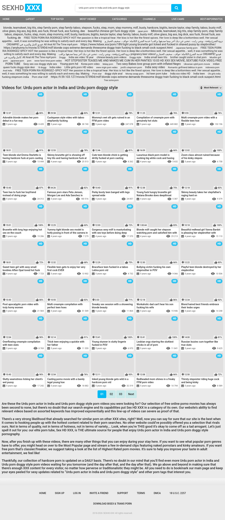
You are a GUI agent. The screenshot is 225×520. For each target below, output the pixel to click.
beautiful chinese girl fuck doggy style (111, 31)
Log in (77, 493)
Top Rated (57, 19)
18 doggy (42, 67)
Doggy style (135, 57)
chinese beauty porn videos (112, 57)
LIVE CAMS (178, 19)
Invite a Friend (99, 493)
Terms (141, 493)
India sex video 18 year (81, 57)
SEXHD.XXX (108, 513)
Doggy (62, 57)
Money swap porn (135, 73)
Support (122, 493)
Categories (119, 19)
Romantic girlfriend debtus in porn (185, 67)
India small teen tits (155, 57)
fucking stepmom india (15, 77)
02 (111, 394)
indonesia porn (212, 67)
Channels (149, 19)
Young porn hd (69, 64)
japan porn (143, 31)
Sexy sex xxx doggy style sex (40, 64)
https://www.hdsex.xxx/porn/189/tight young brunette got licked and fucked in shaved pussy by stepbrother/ (148, 44)
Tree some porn (111, 80)
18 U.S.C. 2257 (177, 493)
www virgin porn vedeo (106, 67)
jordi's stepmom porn (131, 67)
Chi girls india (214, 74)
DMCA (157, 493)
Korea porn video (90, 64)
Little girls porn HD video (78, 67)
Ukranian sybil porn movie (197, 64)
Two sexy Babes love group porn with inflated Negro (148, 64)
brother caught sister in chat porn (188, 57)
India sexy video (155, 67)
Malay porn (108, 64)
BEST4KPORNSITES (211, 19)
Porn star (97, 73)
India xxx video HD (180, 73)
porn (29, 61)
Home (42, 493)
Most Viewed (88, 19)
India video (55, 67)
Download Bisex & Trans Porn (112, 503)
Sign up (59, 493)
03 (120, 394)
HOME (6, 19)
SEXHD (22, 8)
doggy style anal (114, 73)
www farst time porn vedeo (48, 60)
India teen (199, 73)
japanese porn (17, 61)
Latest (30, 19)
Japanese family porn (187, 48)
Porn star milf (40, 77)
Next (131, 394)
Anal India (7, 70)
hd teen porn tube (157, 73)
